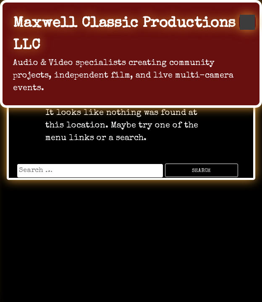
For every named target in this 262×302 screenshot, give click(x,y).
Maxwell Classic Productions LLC (124, 34)
